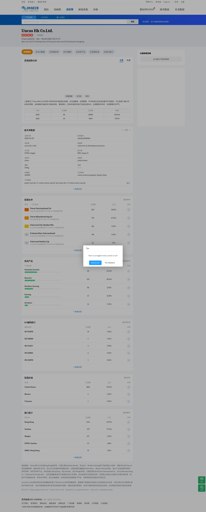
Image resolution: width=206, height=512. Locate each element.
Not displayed (110, 263)
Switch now (95, 263)
